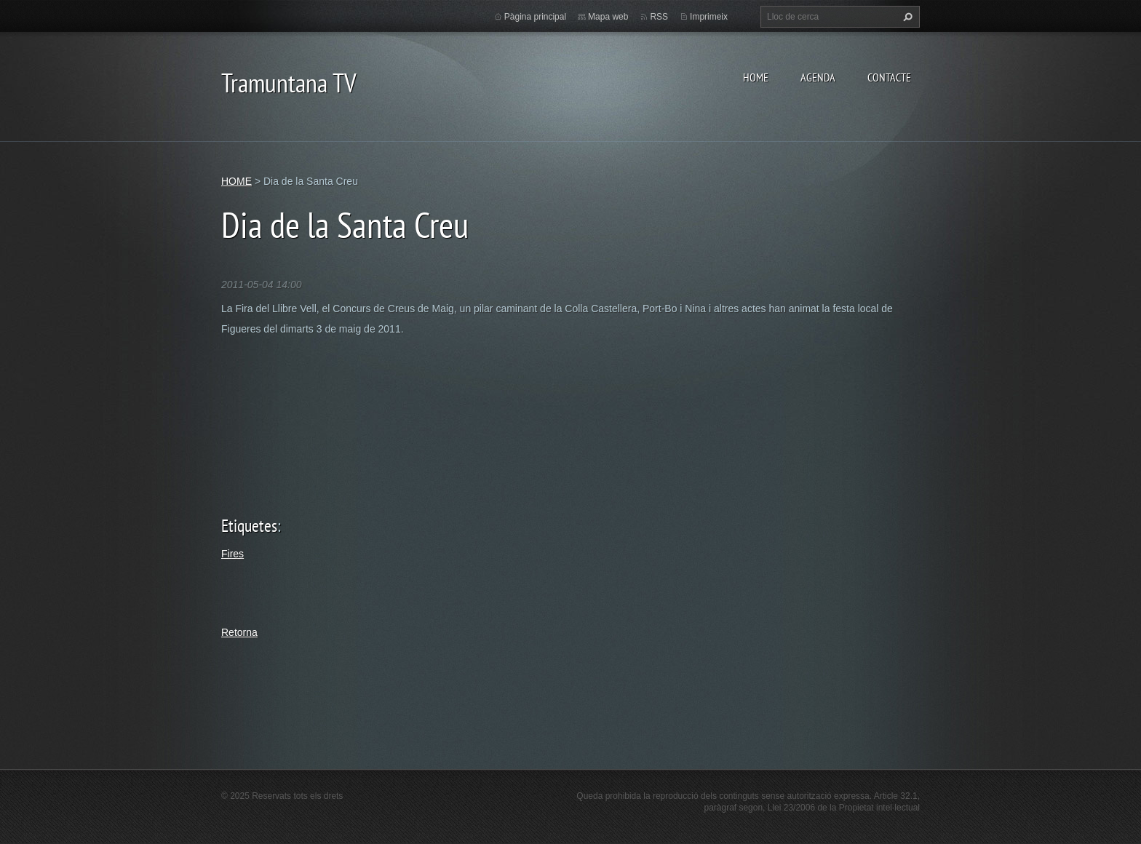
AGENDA (817, 77)
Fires (232, 554)
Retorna (239, 632)
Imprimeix (709, 17)
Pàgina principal (535, 17)
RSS (659, 17)
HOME (755, 77)
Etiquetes (249, 525)
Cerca (906, 17)
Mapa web (608, 17)
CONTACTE (889, 77)
